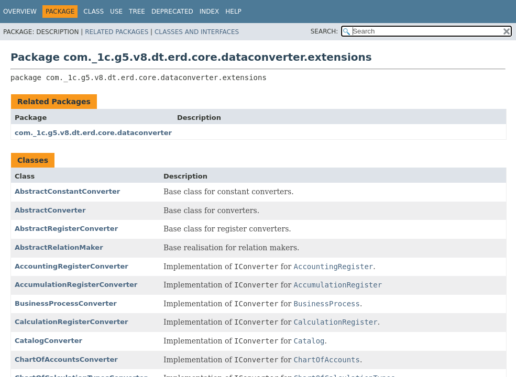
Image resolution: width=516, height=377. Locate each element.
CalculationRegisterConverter (71, 322)
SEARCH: (324, 31)
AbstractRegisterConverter (66, 228)
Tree (137, 11)
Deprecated (172, 11)
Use (116, 11)
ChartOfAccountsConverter (66, 359)
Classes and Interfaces (197, 32)
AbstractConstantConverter (67, 191)
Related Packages (116, 32)
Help (233, 11)
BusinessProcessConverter (66, 303)
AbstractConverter (50, 210)
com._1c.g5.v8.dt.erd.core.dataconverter (93, 133)
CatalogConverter (48, 341)
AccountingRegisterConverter (71, 266)
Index (209, 11)
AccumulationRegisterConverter (76, 285)
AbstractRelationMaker (59, 247)
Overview (20, 11)
